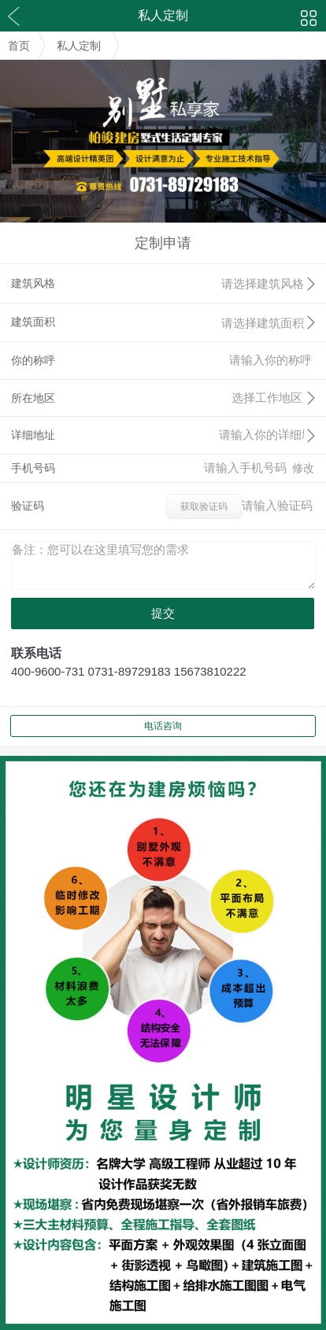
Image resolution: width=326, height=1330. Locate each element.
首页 (19, 45)
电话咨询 (163, 725)
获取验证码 (204, 506)
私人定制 (79, 45)
